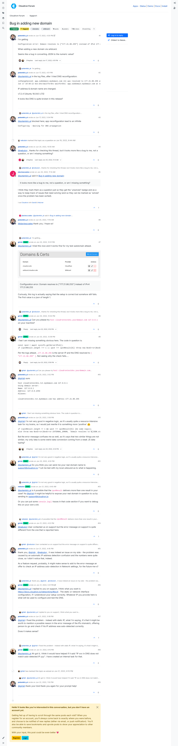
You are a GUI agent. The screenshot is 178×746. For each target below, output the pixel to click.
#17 (99, 616)
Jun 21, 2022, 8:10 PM (45, 650)
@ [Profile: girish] (21, 378)
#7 (100, 242)
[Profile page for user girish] (13, 244)
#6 (100, 220)
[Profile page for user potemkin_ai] (13, 37)
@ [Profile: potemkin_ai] (24, 76)
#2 (100, 73)
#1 (100, 36)
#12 (99, 461)
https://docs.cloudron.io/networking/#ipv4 (38, 591)
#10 (99, 375)
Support (24, 29)
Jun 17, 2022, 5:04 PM (44, 117)
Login (25, 738)
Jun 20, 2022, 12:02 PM (46, 316)
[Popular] (3, 18)
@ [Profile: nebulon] (22, 150)
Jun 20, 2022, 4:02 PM (45, 461)
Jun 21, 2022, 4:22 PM (45, 523)
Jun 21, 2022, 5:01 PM (45, 585)
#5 (100, 172)
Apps (135, 6)
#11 (99, 417)
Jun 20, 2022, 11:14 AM (46, 172)
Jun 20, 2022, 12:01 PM (46, 242)
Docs (157, 6)
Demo (150, 6)
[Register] (174, 8)
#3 (100, 117)
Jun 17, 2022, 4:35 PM (44, 36)
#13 (99, 487)
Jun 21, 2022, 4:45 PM (44, 549)
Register (16, 738)
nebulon (23, 140)
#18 (99, 650)
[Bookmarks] (3, 23)
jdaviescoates (23, 172)
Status (143, 6)
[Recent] (3, 8)
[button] (3, 738)
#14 (99, 523)
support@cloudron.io (28, 468)
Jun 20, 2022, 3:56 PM (45, 417)
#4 (100, 147)
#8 (100, 316)
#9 (100, 337)
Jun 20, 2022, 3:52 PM (45, 375)
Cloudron (25, 202)
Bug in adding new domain (51, 176)
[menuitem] (174, 3)
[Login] (174, 3)
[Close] (97, 707)
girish (20, 242)
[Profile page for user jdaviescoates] (13, 174)
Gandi (34, 202)
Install (164, 6)
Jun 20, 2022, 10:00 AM (45, 147)
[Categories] (3, 3)
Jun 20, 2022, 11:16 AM (45, 220)
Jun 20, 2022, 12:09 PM (46, 337)
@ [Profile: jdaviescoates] (25, 223)
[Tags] (3, 13)
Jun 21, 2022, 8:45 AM (47, 487)
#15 (99, 549)
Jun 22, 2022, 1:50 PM (44, 682)
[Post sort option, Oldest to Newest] (117, 40)
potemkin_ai (23, 36)
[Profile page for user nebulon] (13, 488)
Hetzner (41, 202)
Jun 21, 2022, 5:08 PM (44, 616)
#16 (99, 585)
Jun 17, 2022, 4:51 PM (44, 73)
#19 (99, 682)
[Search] (3, 28)
